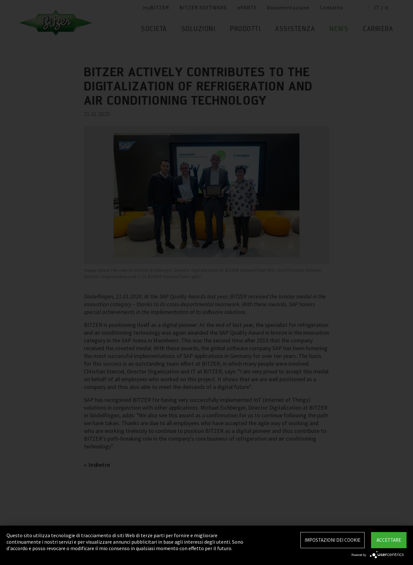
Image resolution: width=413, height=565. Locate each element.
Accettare (389, 540)
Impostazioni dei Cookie (332, 540)
